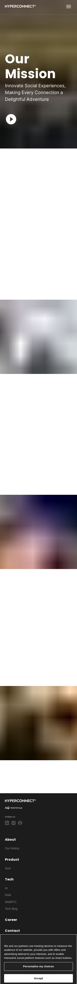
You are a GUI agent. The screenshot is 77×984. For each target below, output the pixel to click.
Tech (9, 879)
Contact (12, 930)
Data (8, 895)
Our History (12, 848)
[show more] (68, 6)
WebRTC (11, 902)
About (10, 839)
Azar (8, 868)
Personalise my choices (38, 970)
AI (6, 888)
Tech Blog (11, 908)
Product (12, 859)
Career (11, 919)
